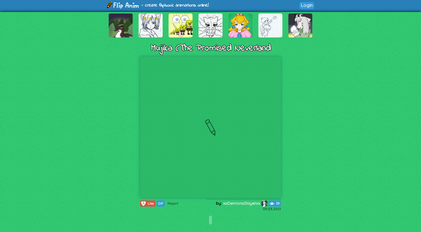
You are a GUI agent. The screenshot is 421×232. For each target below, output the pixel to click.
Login (307, 5)
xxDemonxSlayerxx (245, 203)
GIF (160, 203)
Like (147, 204)
